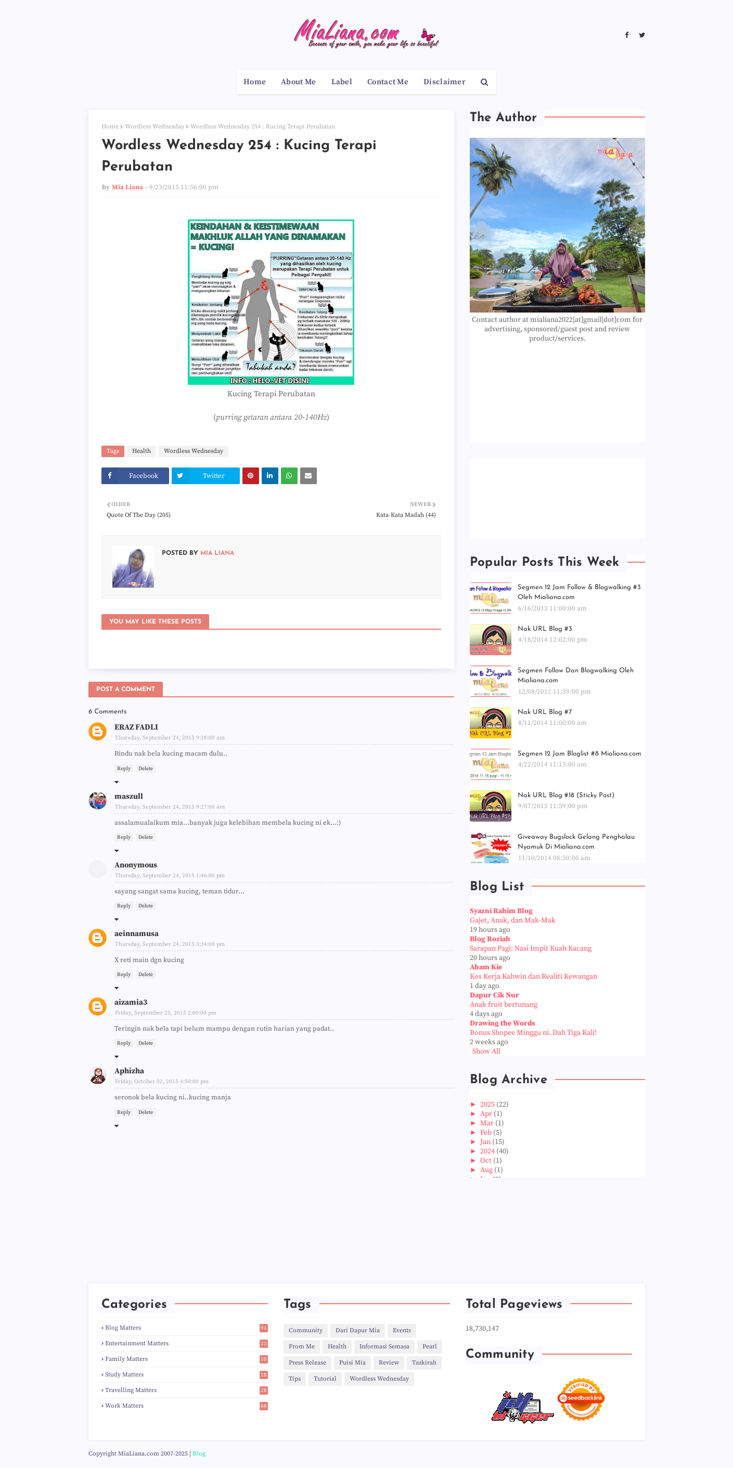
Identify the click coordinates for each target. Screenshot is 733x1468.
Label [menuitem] (342, 82)
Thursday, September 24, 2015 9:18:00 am (170, 738)
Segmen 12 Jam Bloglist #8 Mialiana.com (579, 753)
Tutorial (325, 1379)
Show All (486, 1051)
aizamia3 (130, 1002)
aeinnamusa (136, 934)
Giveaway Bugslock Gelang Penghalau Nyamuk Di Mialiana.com (576, 842)
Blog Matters (186, 1328)
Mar (487, 1123)
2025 (488, 1104)
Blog (198, 1454)
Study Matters (186, 1375)
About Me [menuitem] (298, 82)
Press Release (307, 1363)
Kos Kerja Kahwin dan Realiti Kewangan (533, 976)
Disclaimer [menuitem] (444, 82)
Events (402, 1330)
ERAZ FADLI (136, 727)
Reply (124, 768)
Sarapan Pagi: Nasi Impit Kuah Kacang (530, 948)
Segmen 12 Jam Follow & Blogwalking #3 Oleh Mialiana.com (579, 592)
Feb (486, 1132)
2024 (488, 1151)
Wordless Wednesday (154, 127)
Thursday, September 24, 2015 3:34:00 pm (170, 944)
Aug (487, 1170)
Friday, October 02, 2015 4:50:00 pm (162, 1081)
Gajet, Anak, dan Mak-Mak (513, 920)
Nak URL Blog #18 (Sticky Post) (566, 795)
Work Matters (186, 1406)
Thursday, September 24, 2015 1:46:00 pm (170, 875)
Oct (486, 1160)
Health (141, 451)
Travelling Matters (186, 1390)
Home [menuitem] (254, 82)
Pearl (429, 1346)
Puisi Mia (352, 1363)
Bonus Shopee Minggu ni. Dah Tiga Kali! (533, 1032)
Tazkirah (424, 1363)
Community (306, 1330)
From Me (302, 1346)
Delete (145, 768)
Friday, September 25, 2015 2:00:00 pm (165, 1013)
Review (389, 1363)
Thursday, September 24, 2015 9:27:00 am (170, 807)
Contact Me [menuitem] (387, 82)
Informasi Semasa (384, 1346)
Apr (487, 1114)
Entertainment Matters (186, 1343)
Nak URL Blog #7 (545, 712)
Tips (295, 1379)
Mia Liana (127, 187)
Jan (486, 1142)
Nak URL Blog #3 (545, 629)
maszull (128, 796)
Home (110, 127)
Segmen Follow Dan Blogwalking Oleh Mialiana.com (576, 675)
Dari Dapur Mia (358, 1330)
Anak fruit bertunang (503, 1004)
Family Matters (186, 1359)
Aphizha (129, 1071)
